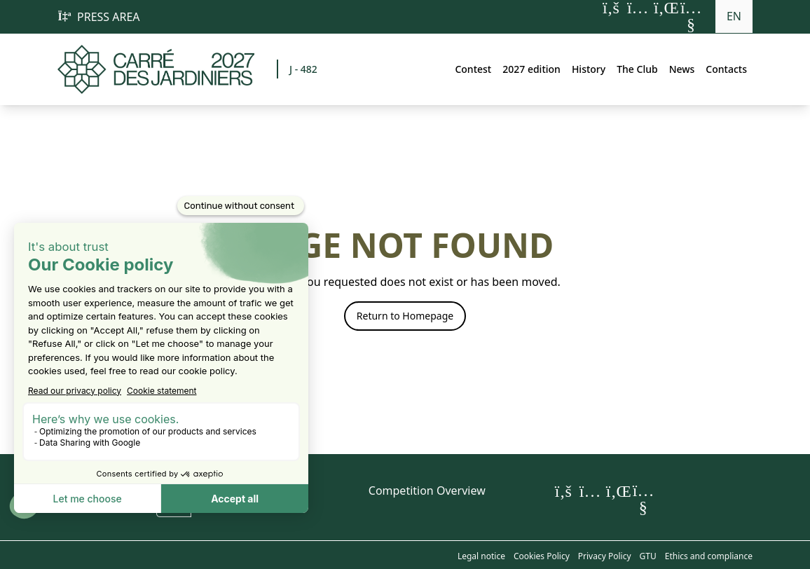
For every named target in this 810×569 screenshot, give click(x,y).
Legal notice (481, 556)
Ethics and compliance (709, 556)
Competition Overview (427, 490)
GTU (648, 556)
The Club (637, 69)
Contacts (726, 69)
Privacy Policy (604, 556)
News (682, 69)
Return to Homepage (405, 315)
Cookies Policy (542, 556)
